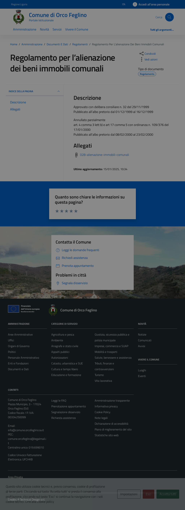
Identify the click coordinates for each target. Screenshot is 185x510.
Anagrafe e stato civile (64, 346)
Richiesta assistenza (63, 418)
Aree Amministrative (20, 334)
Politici (12, 352)
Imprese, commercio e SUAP (111, 346)
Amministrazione (24, 29)
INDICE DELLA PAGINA (35, 91)
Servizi (57, 29)
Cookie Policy (102, 412)
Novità (44, 29)
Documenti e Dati (18, 369)
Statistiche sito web (107, 435)
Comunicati (144, 340)
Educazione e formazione (66, 375)
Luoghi (142, 370)
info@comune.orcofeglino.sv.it (26, 430)
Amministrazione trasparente (112, 400)
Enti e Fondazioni (18, 363)
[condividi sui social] (147, 53)
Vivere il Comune (76, 29)
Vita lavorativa (103, 380)
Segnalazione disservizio (65, 412)
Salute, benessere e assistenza (113, 357)
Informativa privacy (106, 406)
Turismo (99, 375)
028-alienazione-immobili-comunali (104, 154)
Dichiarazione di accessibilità (111, 423)
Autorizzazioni (59, 357)
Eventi (142, 376)
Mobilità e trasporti (106, 352)
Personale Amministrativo (23, 357)
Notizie (142, 334)
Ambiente (57, 340)
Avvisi (141, 346)
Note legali (101, 418)
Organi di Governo (18, 346)
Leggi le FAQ (58, 400)
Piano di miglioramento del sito (113, 429)
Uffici (11, 340)
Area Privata (15, 477)
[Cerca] (169, 17)
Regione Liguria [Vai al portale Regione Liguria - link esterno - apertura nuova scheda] (19, 4)
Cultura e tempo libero (64, 369)
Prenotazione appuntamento (68, 406)
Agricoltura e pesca (62, 334)
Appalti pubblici (60, 352)
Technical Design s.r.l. (32, 499)
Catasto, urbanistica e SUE (67, 363)
